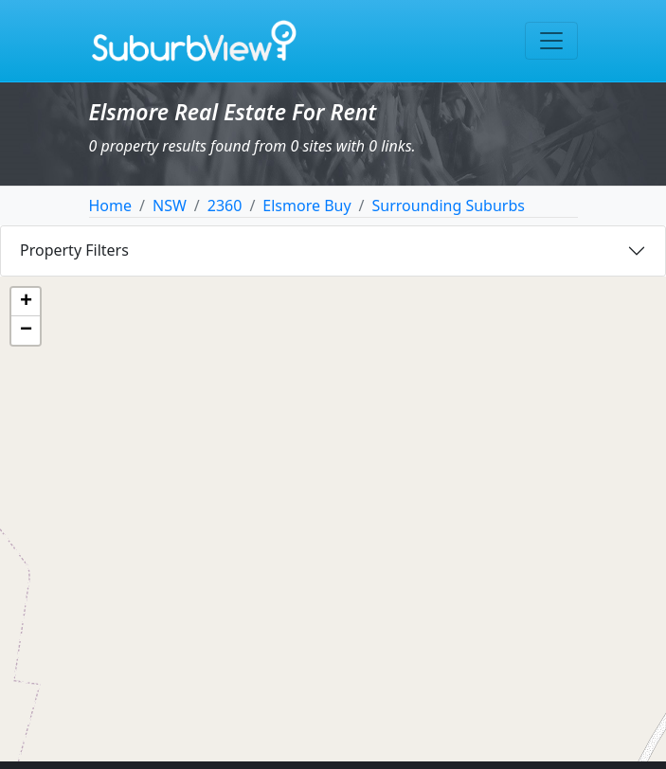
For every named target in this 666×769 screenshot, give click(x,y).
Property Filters (74, 250)
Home (111, 205)
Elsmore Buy (306, 205)
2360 (225, 205)
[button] (25, 302)
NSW (170, 205)
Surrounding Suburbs (448, 205)
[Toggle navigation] (551, 41)
